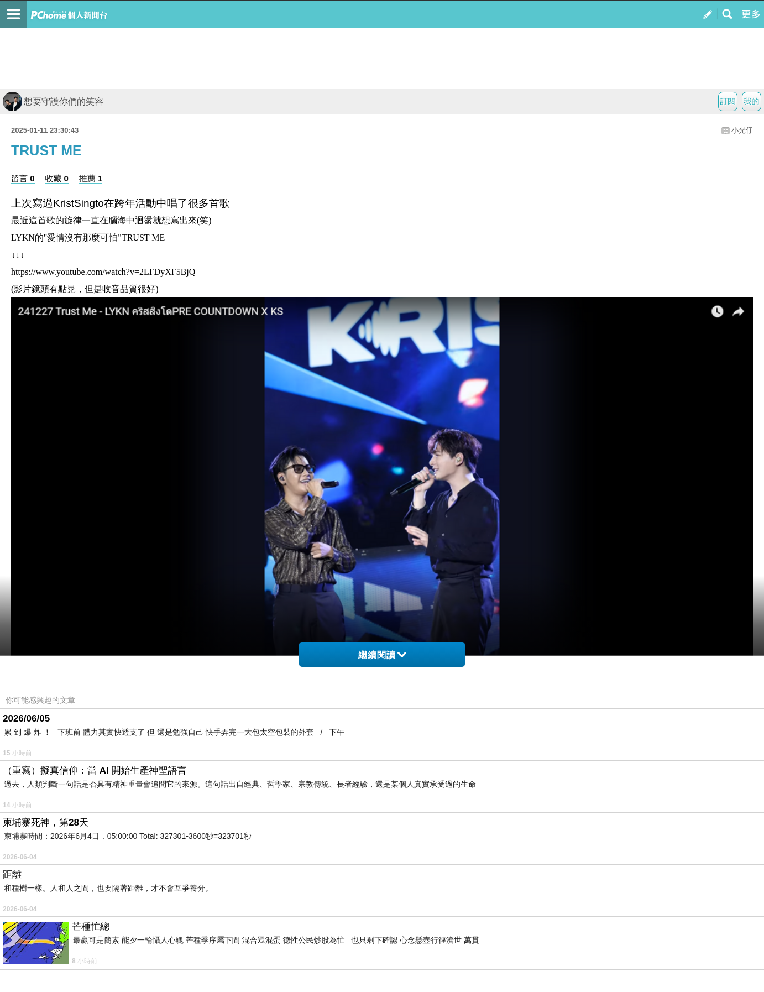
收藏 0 (57, 178)
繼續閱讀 (382, 655)
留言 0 (23, 178)
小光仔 (742, 130)
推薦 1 (91, 178)
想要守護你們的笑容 (53, 101)
